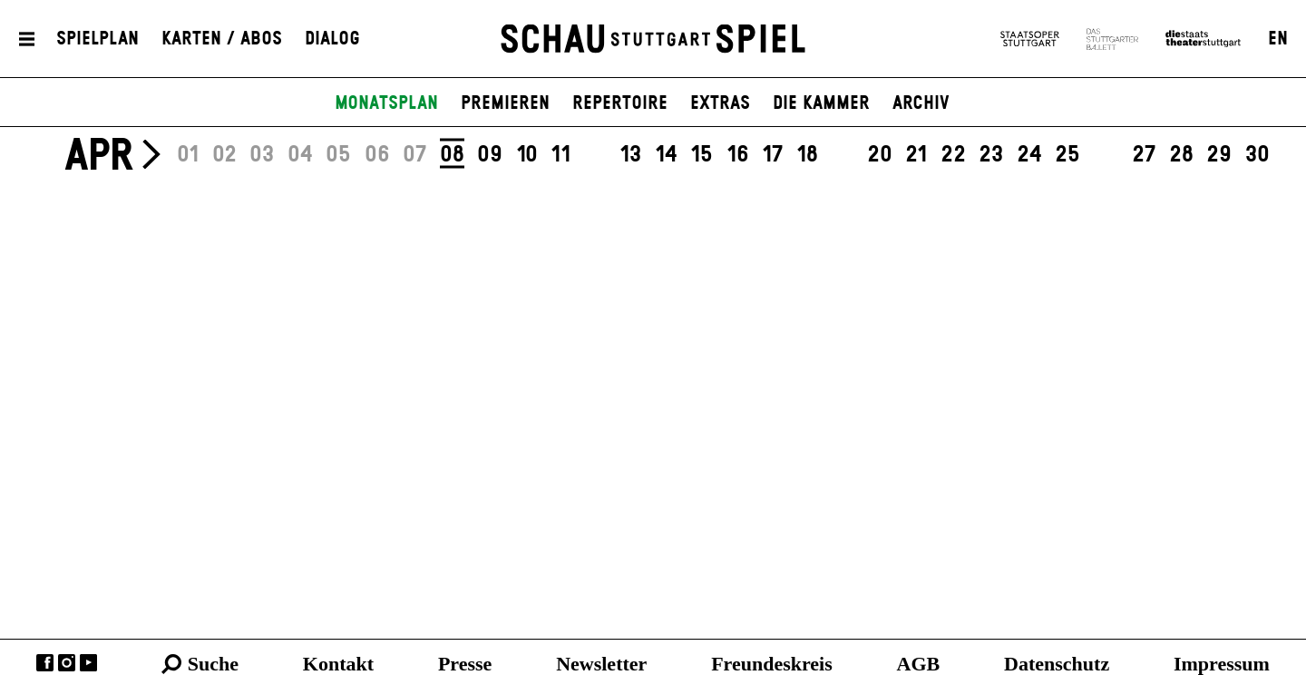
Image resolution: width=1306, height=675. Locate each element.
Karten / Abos (221, 39)
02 (224, 155)
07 (414, 155)
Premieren (505, 103)
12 (595, 155)
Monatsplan (386, 103)
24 (1029, 155)
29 (1219, 155)
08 (452, 154)
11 (560, 155)
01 (188, 155)
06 (377, 155)
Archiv (921, 103)
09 (489, 155)
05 (338, 155)
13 (630, 155)
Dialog (332, 39)
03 (261, 155)
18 (807, 155)
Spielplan (97, 39)
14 (666, 155)
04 (300, 155)
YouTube (88, 662)
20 (879, 155)
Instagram (66, 662)
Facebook (45, 662)
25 (1067, 155)
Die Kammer (821, 103)
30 (1257, 155)
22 (953, 155)
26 (1106, 155)
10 (527, 155)
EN (1278, 39)
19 (842, 155)
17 (772, 155)
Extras (720, 103)
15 (701, 155)
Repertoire (620, 103)
